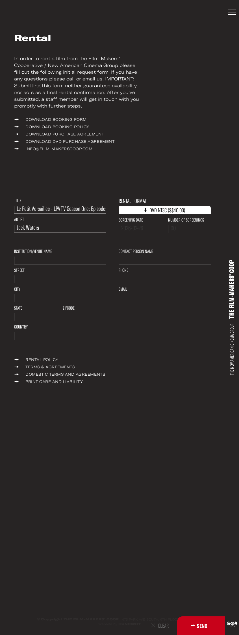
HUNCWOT (129, 624)
